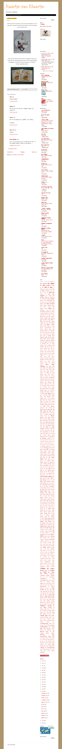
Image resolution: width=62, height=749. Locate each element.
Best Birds (51, 310)
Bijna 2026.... (43, 146)
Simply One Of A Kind (45, 193)
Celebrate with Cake (44, 347)
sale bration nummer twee (47, 53)
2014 (43, 682)
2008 (43, 723)
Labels (46, 459)
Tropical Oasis (48, 612)
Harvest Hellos (51, 422)
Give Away (49, 411)
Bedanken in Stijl (44, 310)
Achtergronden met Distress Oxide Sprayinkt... (46, 231)
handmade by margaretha (46, 223)
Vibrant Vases (51, 623)
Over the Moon (51, 488)
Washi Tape (42, 628)
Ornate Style (46, 488)
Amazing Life (43, 294)
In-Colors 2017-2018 (51, 441)
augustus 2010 (44, 702)
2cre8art (51, 281)
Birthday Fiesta (46, 319)
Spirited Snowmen (47, 560)
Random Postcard (50, 526)
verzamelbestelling (44, 623)
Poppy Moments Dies (49, 521)
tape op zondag (43, 596)
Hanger (53, 419)
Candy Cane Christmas (50, 340)
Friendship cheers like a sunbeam (46, 77)
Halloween (52, 416)
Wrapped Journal (45, 649)
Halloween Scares (43, 417)
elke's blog (43, 134)
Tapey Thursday (51, 596)
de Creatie (45, 377)
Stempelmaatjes (51, 577)
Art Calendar (49, 295)
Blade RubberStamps (47, 321)
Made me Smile (43, 470)
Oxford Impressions (51, 489)
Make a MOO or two (44, 473)
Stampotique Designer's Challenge (47, 575)
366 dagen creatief (45, 285)
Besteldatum (42, 311)
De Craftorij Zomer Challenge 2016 (49, 101)
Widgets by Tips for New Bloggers (48, 71)
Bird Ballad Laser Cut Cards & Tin (46, 315)
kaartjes (41, 451)
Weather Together (50, 633)
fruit (42, 116)
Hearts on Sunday (50, 427)
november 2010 (44, 695)
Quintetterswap (43, 526)
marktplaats (50, 473)
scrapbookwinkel (51, 539)
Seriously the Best (46, 545)
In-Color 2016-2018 (45, 441)
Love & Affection (50, 467)
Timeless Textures (47, 607)
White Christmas (49, 638)
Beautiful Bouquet (43, 308)
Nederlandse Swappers (50, 481)
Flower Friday (51, 395)
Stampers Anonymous (50, 566)
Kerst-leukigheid (43, 452)
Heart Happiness (51, 424)
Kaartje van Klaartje (25, 6)
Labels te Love (51, 459)
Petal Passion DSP (46, 504)
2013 (43, 684)
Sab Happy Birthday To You (46, 532)
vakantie (53, 620)
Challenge (45, 348)
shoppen (44, 547)
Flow (52, 393)
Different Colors (43, 382)
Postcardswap (42, 523)
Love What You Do (50, 468)
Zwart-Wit (42, 652)
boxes (51, 332)
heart (41, 423)
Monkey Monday (48, 477)
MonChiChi (42, 476)
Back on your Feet (45, 302)
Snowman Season (43, 553)
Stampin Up (44, 568)
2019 (43, 670)
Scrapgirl (43, 235)
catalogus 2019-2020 (43, 345)
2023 (43, 661)
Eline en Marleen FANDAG (46, 155)
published (50, 523)
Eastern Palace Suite (48, 385)
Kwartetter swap (51, 455)
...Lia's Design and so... (46, 110)
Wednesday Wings (47, 634)
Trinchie (41, 610)
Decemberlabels (51, 377)
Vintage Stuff (42, 625)
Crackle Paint (47, 362)
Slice (53, 550)
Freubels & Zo (44, 182)
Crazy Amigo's (43, 368)
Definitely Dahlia (43, 379)
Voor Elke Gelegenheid (50, 625)
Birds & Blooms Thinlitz (47, 316)
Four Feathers (45, 401)
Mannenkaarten (49, 91)
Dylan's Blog (43, 202)
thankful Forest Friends (44, 602)
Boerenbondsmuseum (48, 327)
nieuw (47, 483)
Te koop (47, 599)
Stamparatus (42, 566)
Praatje (47, 523)
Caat (42, 98)
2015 (43, 679)
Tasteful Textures (43, 597)
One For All (42, 486)
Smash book (47, 552)
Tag (40, 594)
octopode (52, 484)
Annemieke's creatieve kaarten (46, 228)
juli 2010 (43, 704)
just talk (46, 449)
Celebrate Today (51, 345)
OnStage (41, 488)
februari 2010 (44, 715)
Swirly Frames (51, 593)
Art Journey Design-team (46, 187)
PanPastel (42, 492)
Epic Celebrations (51, 390)
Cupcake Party (43, 371)
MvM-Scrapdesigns (45, 145)
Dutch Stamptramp (45, 75)
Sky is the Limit (49, 550)
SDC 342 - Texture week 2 (47, 220)
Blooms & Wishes (50, 324)
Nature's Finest (43, 481)
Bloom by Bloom (43, 324)
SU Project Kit (47, 588)
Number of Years (48, 484)
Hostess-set (46, 436)
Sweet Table (50, 591)
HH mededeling (45, 432)
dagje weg (49, 372)
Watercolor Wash (43, 630)
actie (43, 291)
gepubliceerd (42, 407)
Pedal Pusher (46, 500)
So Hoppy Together (49, 553)
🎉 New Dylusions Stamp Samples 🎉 (46, 204)
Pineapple (52, 516)
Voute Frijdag (51, 626)
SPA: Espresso (44, 151)
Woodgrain (41, 646)
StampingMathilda (44, 159)
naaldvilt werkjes (44, 198)
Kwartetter (45, 455)
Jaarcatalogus (46, 447)
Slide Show (42, 552)
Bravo (53, 332)
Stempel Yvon (44, 164)
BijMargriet (46, 313)
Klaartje (43, 24)
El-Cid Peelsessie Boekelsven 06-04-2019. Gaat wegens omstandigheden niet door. (47, 242)
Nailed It (52, 478)
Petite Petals (47, 505)
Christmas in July (43, 351)
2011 (43, 689)
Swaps (41, 591)
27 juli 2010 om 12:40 (14, 101)
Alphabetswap (51, 292)
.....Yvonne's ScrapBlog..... (46, 208)
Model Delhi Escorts (46, 66)
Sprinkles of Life (46, 563)
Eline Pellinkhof (44, 154)
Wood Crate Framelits (48, 642)
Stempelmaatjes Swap (47, 578)
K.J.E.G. (50, 449)
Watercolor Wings (50, 630)
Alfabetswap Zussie (48, 291)
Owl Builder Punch (43, 489)
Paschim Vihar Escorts (46, 59)
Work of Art (46, 646)
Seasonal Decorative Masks (48, 542)
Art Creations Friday (47, 296)
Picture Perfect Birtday (45, 512)
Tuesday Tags (43, 615)
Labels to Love (43, 460)
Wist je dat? (44, 641)
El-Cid (42, 240)
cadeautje (52, 339)
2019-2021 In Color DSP (44, 281)
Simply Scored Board (44, 549)
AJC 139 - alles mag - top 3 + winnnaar (47, 188)
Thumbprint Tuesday (45, 606)
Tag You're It (45, 594)
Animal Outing (51, 294)
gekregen (52, 406)
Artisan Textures (43, 300)
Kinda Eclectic (51, 452)
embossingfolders (43, 388)
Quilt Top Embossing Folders (49, 524)
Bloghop (53, 323)
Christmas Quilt (49, 351)
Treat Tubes (52, 609)
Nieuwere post (10, 152)
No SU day (42, 484)
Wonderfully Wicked (51, 641)
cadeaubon (48, 338)
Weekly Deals (51, 636)
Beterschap (43, 259)
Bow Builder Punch (46, 332)
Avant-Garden (49, 300)
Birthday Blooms (47, 318)
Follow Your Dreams (47, 400)
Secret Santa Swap (44, 544)
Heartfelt (49, 425)
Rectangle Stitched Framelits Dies (47, 529)
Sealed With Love (47, 541)
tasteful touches (51, 597)
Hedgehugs (42, 428)
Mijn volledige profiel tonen (45, 26)
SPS (51, 563)
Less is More (43, 464)
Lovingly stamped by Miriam (47, 263)
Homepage (23, 152)
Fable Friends (44, 393)
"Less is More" (44, 170)
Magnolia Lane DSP (43, 471)
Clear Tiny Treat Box (48, 353)
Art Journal (42, 299)
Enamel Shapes (48, 388)
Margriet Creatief (45, 213)
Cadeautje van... (42, 340)
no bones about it (51, 483)
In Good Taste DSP (46, 439)
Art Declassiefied (51, 297)
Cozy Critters (47, 361)
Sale (49, 534)
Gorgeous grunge (48, 414)
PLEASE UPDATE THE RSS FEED (46, 165)
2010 (43, 691)
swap (53, 589)
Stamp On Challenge (50, 565)
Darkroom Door (47, 375)
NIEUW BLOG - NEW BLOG (46, 209)
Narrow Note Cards (50, 480)
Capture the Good (48, 342)
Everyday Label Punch (44, 392)
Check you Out (51, 348)
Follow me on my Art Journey (47, 267)
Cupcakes (47, 371)
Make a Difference (51, 471)
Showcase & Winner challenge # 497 (47, 171)
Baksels (50, 302)
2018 (43, 672)
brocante (47, 334)
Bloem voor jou (44, 111)
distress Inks (51, 382)
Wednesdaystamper (43, 636)
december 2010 (44, 693)
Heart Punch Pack (43, 425)
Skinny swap (42, 550)
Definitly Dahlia (49, 379)
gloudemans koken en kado (47, 412)
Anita (11, 97)
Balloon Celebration (50, 303)
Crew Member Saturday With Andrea (47, 254)
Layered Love (46, 462)
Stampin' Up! (46, 572)
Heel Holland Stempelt (48, 428)
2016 (43, 677)
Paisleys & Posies (51, 491)
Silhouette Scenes (50, 547)
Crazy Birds (45, 369)
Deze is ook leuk (51, 380)
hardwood (47, 422)
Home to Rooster (49, 433)
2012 (43, 686)
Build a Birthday (47, 335)
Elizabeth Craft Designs (48, 387)
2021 (43, 665)
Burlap (46, 337)
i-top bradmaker (50, 436)
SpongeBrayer (47, 561)
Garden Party (46, 406)
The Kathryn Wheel (45, 139)
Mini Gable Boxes (50, 475)
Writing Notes (43, 650)
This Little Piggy (50, 604)
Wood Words (51, 644)
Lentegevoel (43, 135)
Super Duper (49, 589)
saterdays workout (46, 537)
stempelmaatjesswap (44, 580)
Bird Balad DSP (51, 313)
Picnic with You (46, 510)
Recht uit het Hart (44, 528)
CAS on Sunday (50, 343)
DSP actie (42, 385)
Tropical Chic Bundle (47, 610)
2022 (43, 663)
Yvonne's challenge (50, 650)
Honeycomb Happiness (47, 435)
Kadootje (49, 451)
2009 (43, 720)
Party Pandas (45, 494)
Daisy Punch (47, 374)
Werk (41, 638)
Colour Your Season (47, 354)
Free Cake (49, 403)
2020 (43, 668)
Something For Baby (46, 555)
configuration (47, 358)
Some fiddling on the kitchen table (47, 129)
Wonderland (42, 642)
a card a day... (48, 287)
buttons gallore (43, 339)
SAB (53, 531)
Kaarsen (52, 449)
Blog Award (49, 323)
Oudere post (34, 152)
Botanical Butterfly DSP (45, 331)
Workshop (50, 646)
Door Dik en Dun (50, 384)
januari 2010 (43, 718)
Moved (42, 275)
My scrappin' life (44, 252)
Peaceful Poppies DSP (49, 497)
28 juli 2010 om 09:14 (13, 112)
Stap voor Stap (44, 577)
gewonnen (42, 409)
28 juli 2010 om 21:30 (13, 134)
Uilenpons (41, 620)
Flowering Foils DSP (44, 398)
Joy (41, 194)
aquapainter (42, 295)
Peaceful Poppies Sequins (45, 499)
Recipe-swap (51, 528)
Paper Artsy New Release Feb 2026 (46, 140)
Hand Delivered (51, 417)
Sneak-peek (52, 552)
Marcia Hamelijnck (13, 139)
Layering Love (51, 462)
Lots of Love (44, 467)
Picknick (41, 510)
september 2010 (44, 700)
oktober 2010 (44, 698)
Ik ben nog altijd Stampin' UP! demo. (46, 177)
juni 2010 (43, 706)
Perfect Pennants (43, 502)
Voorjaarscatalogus (44, 626)
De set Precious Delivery (46, 236)
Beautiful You (51, 308)
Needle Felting (43, 483)
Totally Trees (46, 609)
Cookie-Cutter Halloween (48, 359)
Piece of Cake (51, 513)
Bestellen (47, 311)
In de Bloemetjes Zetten (47, 437)
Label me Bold (46, 457)
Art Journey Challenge (49, 299)
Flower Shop (43, 396)
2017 (43, 675)
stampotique (52, 573)
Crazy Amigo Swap (50, 366)
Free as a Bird (43, 403)
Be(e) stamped (44, 274)
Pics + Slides (51, 510)
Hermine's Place (44, 197)
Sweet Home (45, 591)
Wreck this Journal (51, 649)
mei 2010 (43, 709)
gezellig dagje (47, 409)
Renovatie (43, 183)
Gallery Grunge (44, 404)
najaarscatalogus (43, 480)
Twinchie (53, 618)
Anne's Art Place (44, 81)
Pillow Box (47, 516)
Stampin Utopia (44, 176)
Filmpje (49, 393)
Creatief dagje (51, 369)
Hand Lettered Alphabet (45, 419)
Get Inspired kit (50, 408)
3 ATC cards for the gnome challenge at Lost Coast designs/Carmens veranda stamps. (47, 123)
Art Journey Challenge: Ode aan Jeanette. (46, 269)
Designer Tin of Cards (44, 380)
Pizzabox (42, 518)
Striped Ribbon (48, 583)
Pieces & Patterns (45, 515)
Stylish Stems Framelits (48, 585)
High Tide (50, 431)
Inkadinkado (44, 446)
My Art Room (44, 149)
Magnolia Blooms (51, 470)
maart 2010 (43, 713)
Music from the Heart (45, 478)
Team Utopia (51, 599)
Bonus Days (51, 329)
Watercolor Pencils (50, 628)
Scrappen (42, 541)
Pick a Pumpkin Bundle (49, 508)
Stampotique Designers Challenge (46, 218)
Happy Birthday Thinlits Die (45, 420)
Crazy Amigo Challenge (47, 365)
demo (53, 379)
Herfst (46, 430)
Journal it (42, 449)
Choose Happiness (51, 350)
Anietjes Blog (44, 90)
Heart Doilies (45, 424)
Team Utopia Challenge (45, 601)
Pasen (50, 494)
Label (41, 457)
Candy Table (42, 342)
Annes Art (12, 130)
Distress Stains (43, 384)
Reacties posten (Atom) (18, 155)
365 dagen (50, 283)
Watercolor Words (44, 631)
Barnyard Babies (51, 305)
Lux (42, 224)
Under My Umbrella (47, 620)
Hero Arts (50, 430)
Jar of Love (51, 448)
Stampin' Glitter (47, 570)
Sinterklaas (52, 549)
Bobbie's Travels (43, 326)
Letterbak (49, 463)
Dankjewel (43, 264)
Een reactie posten (12, 148)
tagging (50, 594)
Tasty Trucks (42, 599)
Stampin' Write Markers (47, 573)
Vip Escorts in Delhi (46, 53)
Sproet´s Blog (44, 247)
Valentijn (41, 622)
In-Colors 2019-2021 (46, 444)
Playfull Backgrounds (48, 518)
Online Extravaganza (50, 486)
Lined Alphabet (46, 465)
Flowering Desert (50, 396)
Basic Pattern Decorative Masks (47, 307)
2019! (42, 248)
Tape (53, 594)
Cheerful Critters (43, 350)
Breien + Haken (42, 334)
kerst (53, 451)
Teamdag (52, 601)
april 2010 (43, 711)
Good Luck (43, 160)
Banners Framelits (43, 305)
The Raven (44, 604)
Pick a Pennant (49, 507)
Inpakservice (48, 446)
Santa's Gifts (47, 536)
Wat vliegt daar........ (49, 82)
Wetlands (43, 638)
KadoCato (45, 451)
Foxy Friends (51, 401)
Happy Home (52, 420)
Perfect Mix (51, 500)
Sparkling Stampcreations (46, 258)
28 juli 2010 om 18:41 (13, 125)
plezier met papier (45, 115)
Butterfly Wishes (51, 337)
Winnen (49, 639)
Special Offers (48, 558)
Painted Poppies (43, 491)
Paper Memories (48, 492)
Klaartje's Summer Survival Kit (45, 454)
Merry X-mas (44, 214)
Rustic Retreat (48, 531)
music (53, 476)
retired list (42, 531)
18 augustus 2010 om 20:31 (15, 145)
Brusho (50, 334)
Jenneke (11, 117)
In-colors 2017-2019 (43, 443)
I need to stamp (44, 119)
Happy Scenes (42, 422)
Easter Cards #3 (44, 130)
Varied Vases (50, 622)
